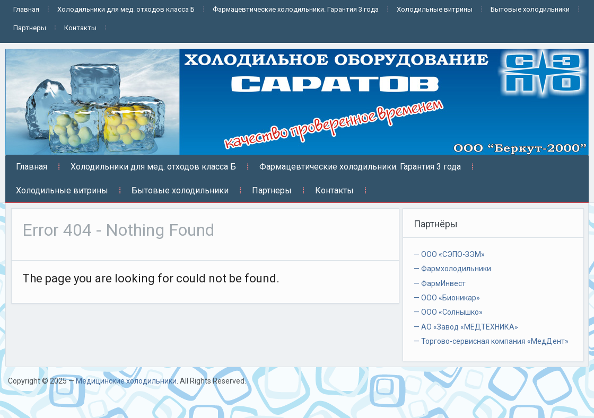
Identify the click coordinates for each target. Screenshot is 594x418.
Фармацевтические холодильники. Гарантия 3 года (296, 9)
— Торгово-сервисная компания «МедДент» (491, 341)
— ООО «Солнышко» (448, 312)
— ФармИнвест (440, 283)
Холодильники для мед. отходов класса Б (126, 9)
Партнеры (29, 28)
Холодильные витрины (435, 9)
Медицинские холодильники (126, 381)
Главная (26, 9)
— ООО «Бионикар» (447, 298)
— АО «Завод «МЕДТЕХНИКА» (466, 327)
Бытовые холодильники (530, 9)
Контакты (80, 28)
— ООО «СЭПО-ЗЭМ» (449, 254)
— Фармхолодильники (452, 268)
